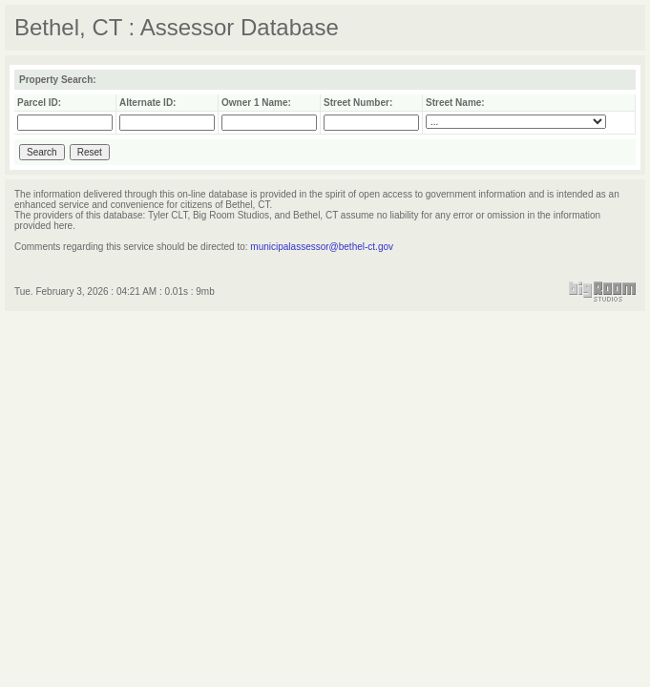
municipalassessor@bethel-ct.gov (321, 246)
